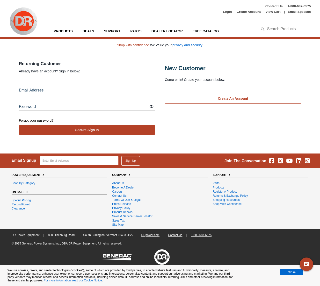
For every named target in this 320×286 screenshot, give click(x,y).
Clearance (18, 208)
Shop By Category (23, 183)
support (112, 31)
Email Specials (299, 12)
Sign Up (130, 160)
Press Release (121, 204)
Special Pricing (21, 200)
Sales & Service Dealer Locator (132, 216)
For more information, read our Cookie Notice (73, 280)
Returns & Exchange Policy (230, 195)
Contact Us (274, 6)
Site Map (118, 224)
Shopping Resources (226, 200)
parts (135, 31)
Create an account (233, 98)
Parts (216, 183)
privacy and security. (188, 45)
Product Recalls (122, 212)
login (227, 12)
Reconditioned (21, 204)
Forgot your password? (36, 120)
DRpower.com (150, 235)
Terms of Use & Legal (126, 200)
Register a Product (225, 191)
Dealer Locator (167, 31)
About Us (118, 183)
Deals (88, 31)
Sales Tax (118, 220)
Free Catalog (206, 31)
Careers (117, 191)
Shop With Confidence (227, 204)
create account (249, 12)
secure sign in (87, 130)
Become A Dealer (123, 187)
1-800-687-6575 (299, 6)
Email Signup (24, 160)
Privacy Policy (121, 208)
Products (63, 31)
